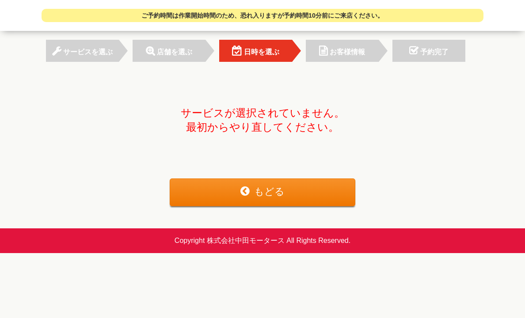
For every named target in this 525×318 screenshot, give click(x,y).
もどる (262, 191)
